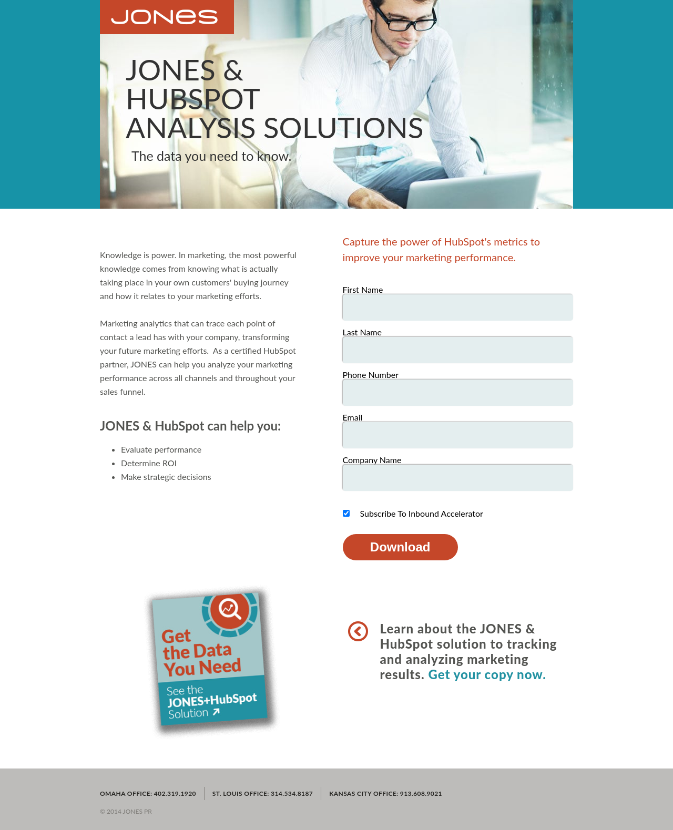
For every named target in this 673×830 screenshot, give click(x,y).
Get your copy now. (487, 674)
